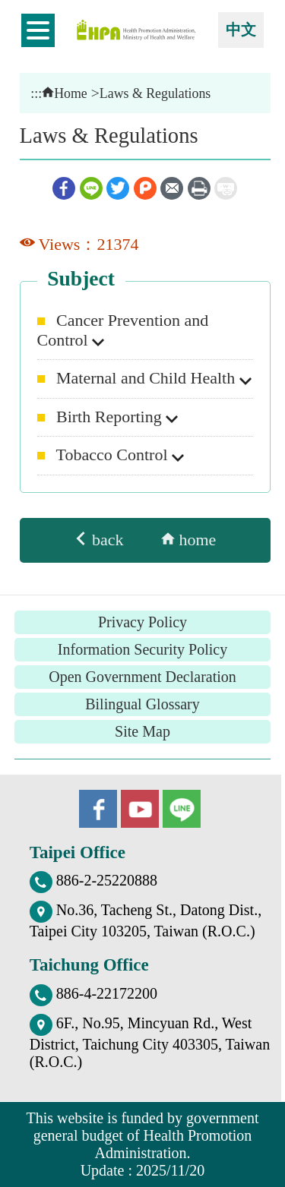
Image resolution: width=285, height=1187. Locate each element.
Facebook (63, 188)
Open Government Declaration (142, 676)
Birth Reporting (111, 416)
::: (36, 93)
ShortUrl (225, 188)
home (188, 539)
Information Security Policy (142, 649)
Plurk (145, 188)
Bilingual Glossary (142, 704)
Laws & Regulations (155, 93)
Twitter (117, 188)
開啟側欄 (38, 30)
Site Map (142, 731)
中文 (241, 29)
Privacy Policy (142, 622)
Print (199, 188)
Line (91, 188)
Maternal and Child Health (147, 377)
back (98, 539)
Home (64, 93)
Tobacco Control (114, 454)
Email (171, 188)
